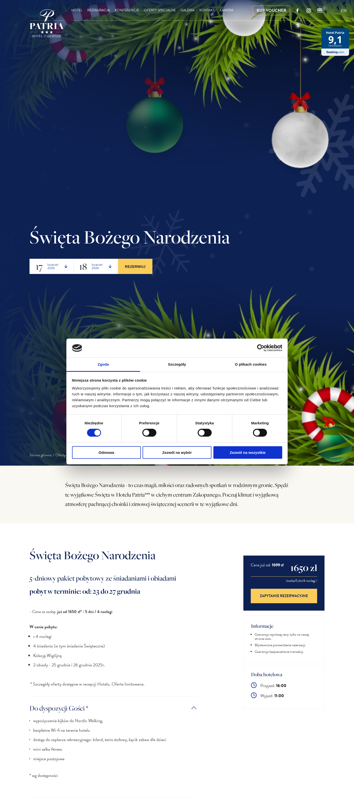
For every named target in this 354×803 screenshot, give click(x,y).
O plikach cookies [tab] (250, 364)
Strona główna (41, 455)
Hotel (76, 10)
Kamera (226, 10)
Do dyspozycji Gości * (59, 708)
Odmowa (106, 452)
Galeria (187, 10)
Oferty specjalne (160, 10)
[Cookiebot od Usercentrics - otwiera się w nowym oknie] (260, 348)
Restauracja (98, 10)
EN (344, 11)
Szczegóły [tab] (177, 364)
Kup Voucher (271, 10)
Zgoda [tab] (103, 364)
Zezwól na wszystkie (248, 452)
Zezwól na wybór (177, 452)
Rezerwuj (135, 266)
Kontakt (207, 10)
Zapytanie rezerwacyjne (284, 596)
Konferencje (127, 10)
